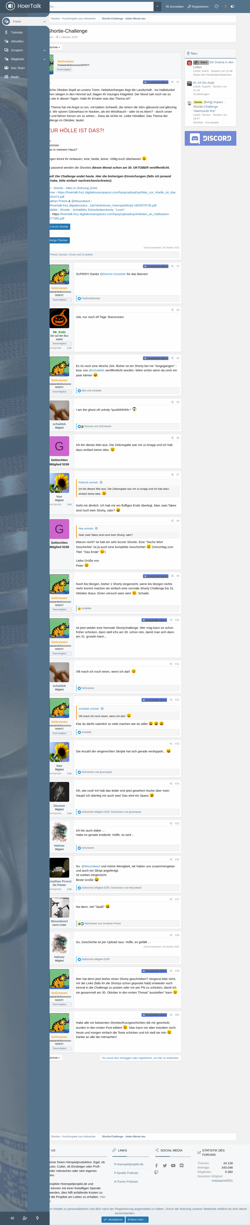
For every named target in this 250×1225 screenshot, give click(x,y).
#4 (179, 384)
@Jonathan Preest (86, 218)
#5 (179, 428)
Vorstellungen (203, 94)
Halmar (91, 883)
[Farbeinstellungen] (218, 6)
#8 (179, 551)
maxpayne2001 (224, 1201)
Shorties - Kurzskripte (207, 122)
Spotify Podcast (163, 1147)
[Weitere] (159, 6)
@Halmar (80, 205)
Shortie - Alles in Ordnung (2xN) (107, 201)
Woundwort (90, 958)
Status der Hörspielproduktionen (214, 74)
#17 (179, 936)
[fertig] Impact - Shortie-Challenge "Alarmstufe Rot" (210, 106)
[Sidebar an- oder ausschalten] (234, 6)
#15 (179, 861)
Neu (196, 53)
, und (143, 849)
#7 (179, 500)
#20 (179, 1052)
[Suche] (112, 6)
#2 (179, 292)
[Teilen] (174, 82)
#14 (179, 821)
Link (100, 374)
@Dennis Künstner (144, 300)
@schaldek (81, 231)
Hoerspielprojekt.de (165, 1138)
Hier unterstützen (121, 1171)
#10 (179, 654)
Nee (91, 522)
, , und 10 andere (97, 280)
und (123, 416)
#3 (179, 336)
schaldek (90, 450)
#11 (179, 698)
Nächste (84, 47)
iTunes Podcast (162, 1155)
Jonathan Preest (91, 918)
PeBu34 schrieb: (120, 508)
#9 (179, 610)
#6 (179, 463)
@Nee (77, 201)
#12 (179, 733)
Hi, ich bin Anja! (205, 82)
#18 (179, 972)
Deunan (90, 843)
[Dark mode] (227, 6)
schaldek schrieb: (120, 742)
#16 (179, 896)
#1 (179, 82)
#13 (179, 781)
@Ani (77, 235)
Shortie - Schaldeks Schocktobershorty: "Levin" (123, 231)
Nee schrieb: (117, 558)
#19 (179, 1008)
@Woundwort (112, 218)
